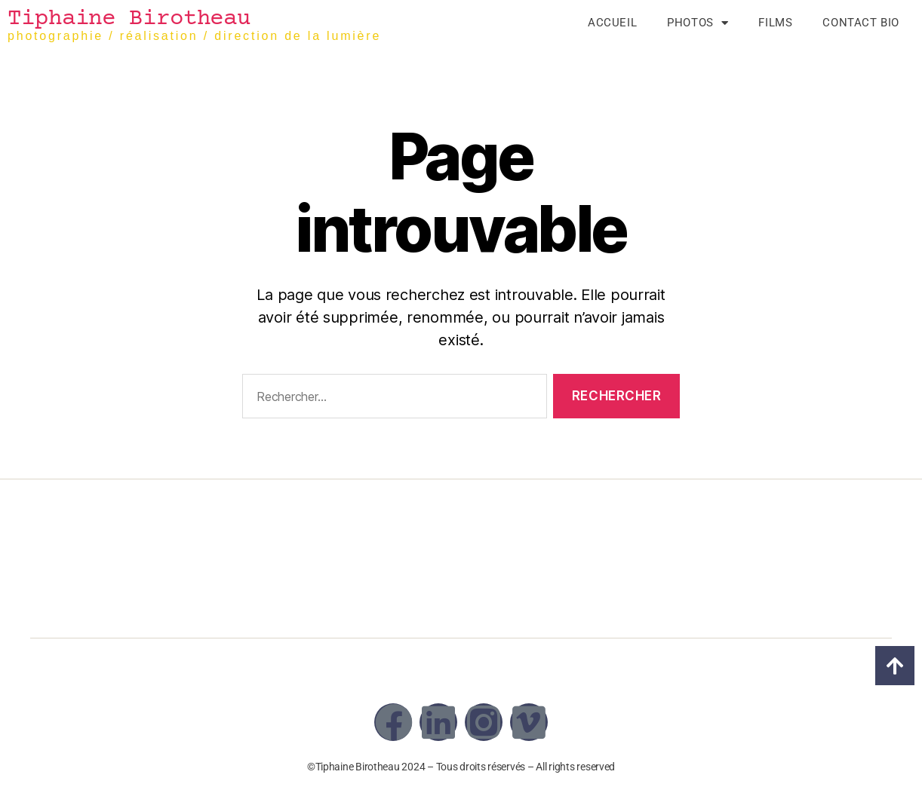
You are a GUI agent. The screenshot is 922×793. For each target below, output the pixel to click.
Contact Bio (860, 22)
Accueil (612, 22)
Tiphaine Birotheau (129, 19)
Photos (697, 22)
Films (775, 22)
